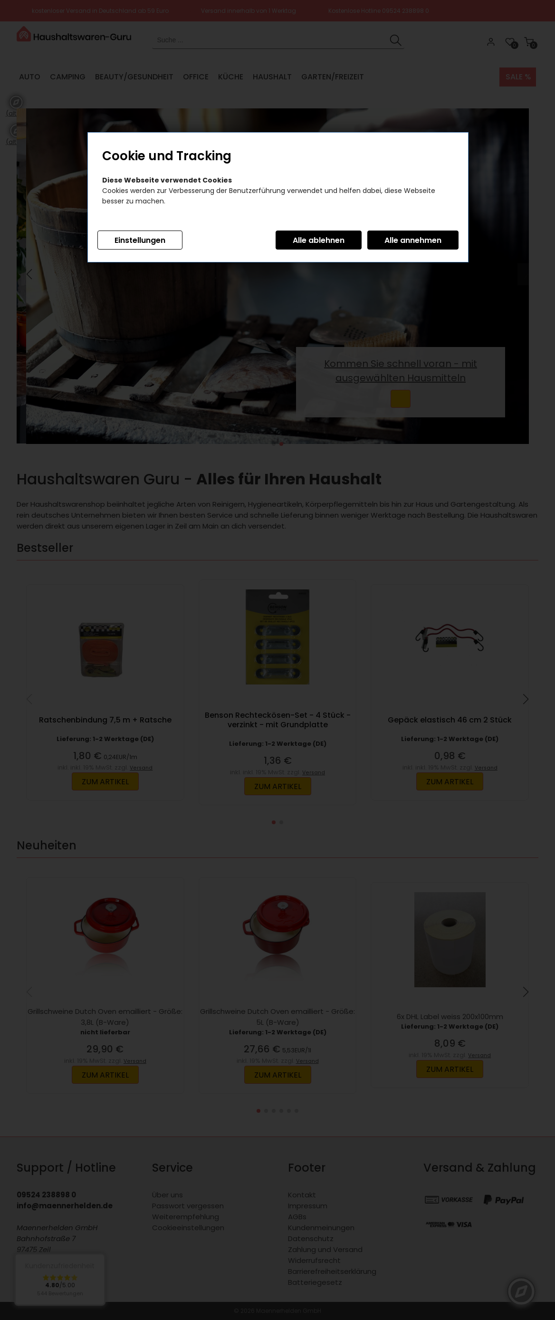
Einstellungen (140, 240)
